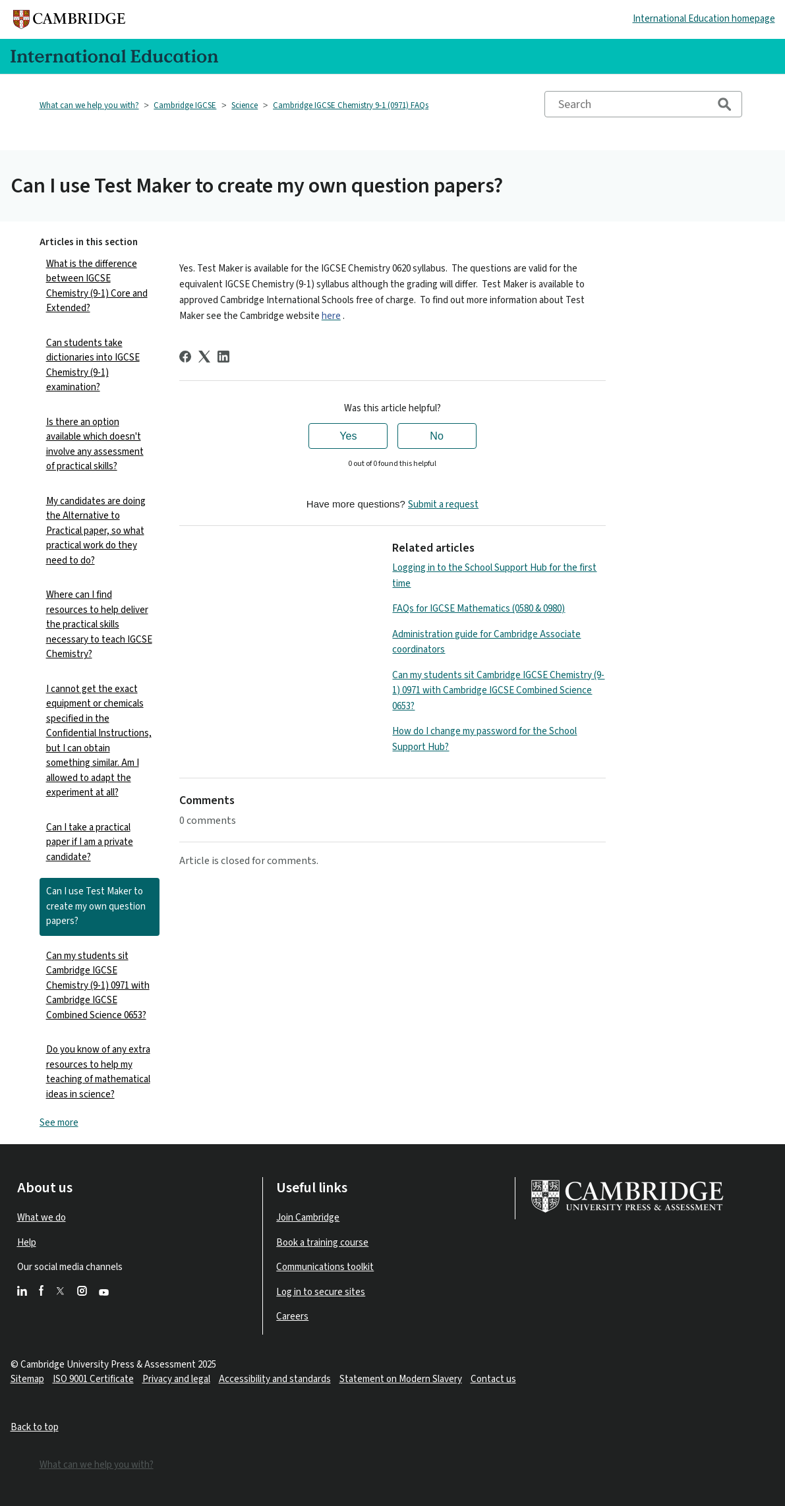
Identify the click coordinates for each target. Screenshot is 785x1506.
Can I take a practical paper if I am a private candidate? (89, 842)
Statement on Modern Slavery (400, 1379)
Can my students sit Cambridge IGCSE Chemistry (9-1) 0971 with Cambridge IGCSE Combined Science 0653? (98, 985)
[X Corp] (204, 356)
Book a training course (322, 1243)
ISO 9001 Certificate (93, 1379)
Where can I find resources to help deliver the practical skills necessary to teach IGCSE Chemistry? (99, 624)
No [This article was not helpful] (436, 436)
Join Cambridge (307, 1218)
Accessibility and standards (275, 1379)
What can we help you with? (89, 105)
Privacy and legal (176, 1379)
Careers (292, 1316)
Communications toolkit (325, 1267)
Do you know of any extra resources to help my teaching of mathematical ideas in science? (98, 1072)
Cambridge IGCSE (185, 105)
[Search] (643, 104)
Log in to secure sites (320, 1292)
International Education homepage (704, 19)
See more (59, 1123)
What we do (41, 1218)
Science (244, 105)
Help (26, 1243)
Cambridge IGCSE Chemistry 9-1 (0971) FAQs (350, 105)
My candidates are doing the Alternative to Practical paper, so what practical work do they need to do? (96, 530)
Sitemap (27, 1379)
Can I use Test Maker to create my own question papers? (96, 906)
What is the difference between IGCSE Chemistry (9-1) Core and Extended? (97, 286)
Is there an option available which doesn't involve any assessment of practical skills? (95, 444)
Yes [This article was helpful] (348, 436)
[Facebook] (185, 356)
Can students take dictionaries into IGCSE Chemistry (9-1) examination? (93, 365)
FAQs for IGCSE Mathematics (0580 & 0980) (478, 609)
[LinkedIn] (223, 356)
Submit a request (443, 504)
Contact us (493, 1379)
